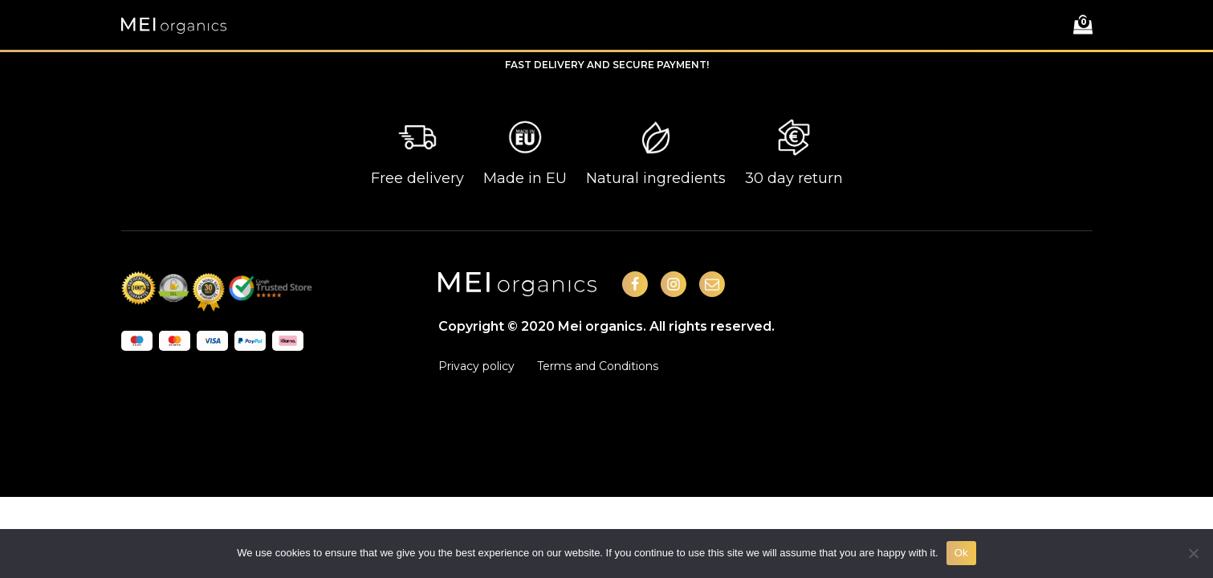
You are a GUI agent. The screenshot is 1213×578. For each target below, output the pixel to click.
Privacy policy (476, 366)
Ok (961, 553)
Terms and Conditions (597, 366)
